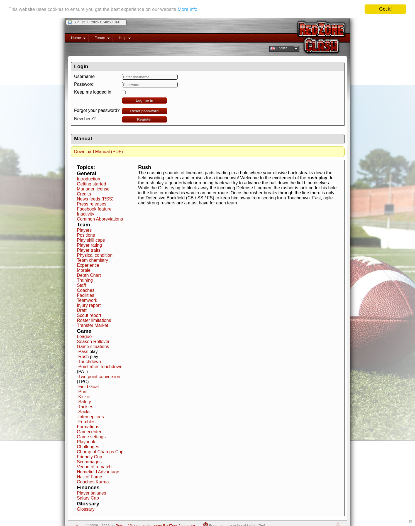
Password (84, 84)
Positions (86, 235)
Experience (88, 265)
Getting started (91, 184)
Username (84, 76)
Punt (82, 391)
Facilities (85, 295)
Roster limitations (94, 320)
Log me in (144, 100)
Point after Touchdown (100, 366)
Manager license (93, 189)
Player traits (88, 250)
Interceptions (91, 416)
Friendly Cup (89, 456)
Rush (83, 356)
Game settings (91, 436)
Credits (84, 194)
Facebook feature (94, 209)
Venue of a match (94, 466)
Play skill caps (91, 240)
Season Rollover (93, 341)
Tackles (85, 406)
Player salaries (91, 493)
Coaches (85, 290)
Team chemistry (92, 260)
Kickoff (85, 396)
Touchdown (89, 361)
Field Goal (88, 386)
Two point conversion (99, 376)
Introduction (88, 179)
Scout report (89, 315)
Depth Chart (89, 275)
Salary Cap (88, 498)
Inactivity (85, 214)
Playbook (86, 441)
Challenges (88, 446)
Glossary (85, 509)
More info (187, 9)
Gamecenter (89, 431)
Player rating (89, 245)
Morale (84, 270)
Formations (88, 426)
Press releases (91, 204)
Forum (99, 39)
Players (84, 230)
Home (75, 39)
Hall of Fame (89, 476)
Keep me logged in (92, 92)
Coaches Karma (93, 481)
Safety (84, 401)
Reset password (144, 111)
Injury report (89, 305)
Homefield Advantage (98, 471)
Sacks (84, 411)
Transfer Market (92, 325)
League (84, 336)
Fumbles (86, 421)
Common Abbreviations (100, 219)
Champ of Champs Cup (100, 451)
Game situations (93, 346)
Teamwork (87, 300)
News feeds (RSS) (95, 199)
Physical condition (95, 255)
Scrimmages (89, 461)
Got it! (385, 9)
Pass (83, 351)
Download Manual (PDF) (98, 151)
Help (122, 39)
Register (144, 119)
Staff (81, 285)
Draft (82, 310)
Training (85, 280)
